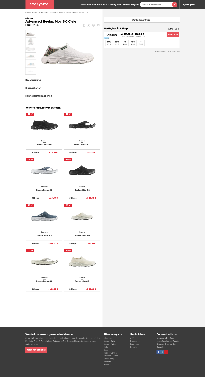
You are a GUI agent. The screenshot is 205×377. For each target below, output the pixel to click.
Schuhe (97, 4)
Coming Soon (115, 4)
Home (27, 13)
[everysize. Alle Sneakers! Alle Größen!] (39, 4)
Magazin (135, 4)
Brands (126, 4)
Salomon (53, 13)
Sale (105, 4)
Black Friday (109, 359)
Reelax (61, 13)
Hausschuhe (43, 13)
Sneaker (86, 4)
